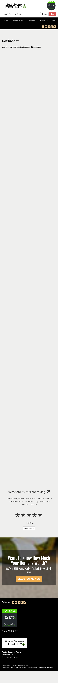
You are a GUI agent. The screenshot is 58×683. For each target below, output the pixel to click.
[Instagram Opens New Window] (54, 26)
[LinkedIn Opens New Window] (48, 26)
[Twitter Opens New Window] (45, 26)
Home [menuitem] (6, 20)
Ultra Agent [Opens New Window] (50, 667)
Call (52, 14)
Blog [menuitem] (54, 20)
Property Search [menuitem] (18, 20)
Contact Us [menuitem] (44, 20)
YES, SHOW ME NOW (29, 579)
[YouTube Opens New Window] (51, 26)
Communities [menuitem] (32, 20)
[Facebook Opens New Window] (42, 26)
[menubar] (29, 21)
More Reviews (29, 528)
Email (44, 14)
